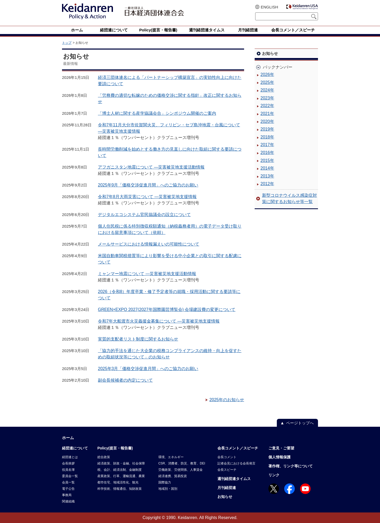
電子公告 (68, 489)
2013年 (267, 176)
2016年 (267, 152)
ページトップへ (300, 423)
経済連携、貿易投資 (172, 476)
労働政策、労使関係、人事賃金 (180, 470)
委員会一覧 (70, 476)
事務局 (67, 495)
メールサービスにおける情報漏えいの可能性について (148, 244)
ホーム (68, 437)
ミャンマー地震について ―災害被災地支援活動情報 (147, 273)
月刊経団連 (226, 488)
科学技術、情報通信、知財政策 (119, 489)
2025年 (267, 82)
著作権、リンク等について (290, 466)
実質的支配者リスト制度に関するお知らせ (138, 339)
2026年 (267, 74)
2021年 (267, 113)
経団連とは (70, 457)
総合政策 (103, 457)
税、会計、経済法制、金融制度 (119, 470)
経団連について (75, 448)
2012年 (267, 183)
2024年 (267, 90)
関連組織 (68, 501)
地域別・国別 (167, 489)
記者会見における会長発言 (236, 463)
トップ (67, 43)
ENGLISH (269, 7)
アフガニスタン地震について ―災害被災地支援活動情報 (151, 167)
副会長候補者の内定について (125, 380)
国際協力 (164, 482)
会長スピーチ (226, 470)
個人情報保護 (279, 457)
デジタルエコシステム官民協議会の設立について (144, 214)
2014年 (267, 168)
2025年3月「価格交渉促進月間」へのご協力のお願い (148, 368)
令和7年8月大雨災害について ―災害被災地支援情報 (147, 196)
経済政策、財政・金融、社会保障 (121, 463)
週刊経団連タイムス (234, 479)
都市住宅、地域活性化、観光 (118, 482)
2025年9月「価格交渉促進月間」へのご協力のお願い (148, 185)
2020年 (267, 121)
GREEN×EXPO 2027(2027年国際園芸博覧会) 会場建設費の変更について (166, 309)
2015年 (267, 160)
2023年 (267, 98)
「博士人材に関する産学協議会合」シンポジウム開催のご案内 (157, 113)
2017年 (267, 144)
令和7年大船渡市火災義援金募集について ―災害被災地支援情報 (159, 321)
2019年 (267, 129)
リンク (273, 475)
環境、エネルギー (171, 457)
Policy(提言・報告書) (115, 448)
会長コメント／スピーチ (237, 448)
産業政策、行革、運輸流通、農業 (121, 476)
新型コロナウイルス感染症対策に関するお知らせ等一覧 (289, 198)
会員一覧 (68, 482)
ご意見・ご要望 (281, 448)
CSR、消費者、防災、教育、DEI (181, 463)
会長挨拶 (68, 463)
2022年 (267, 105)
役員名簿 (68, 470)
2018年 (267, 137)
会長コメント (226, 457)
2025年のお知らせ (226, 399)
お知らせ (224, 497)
